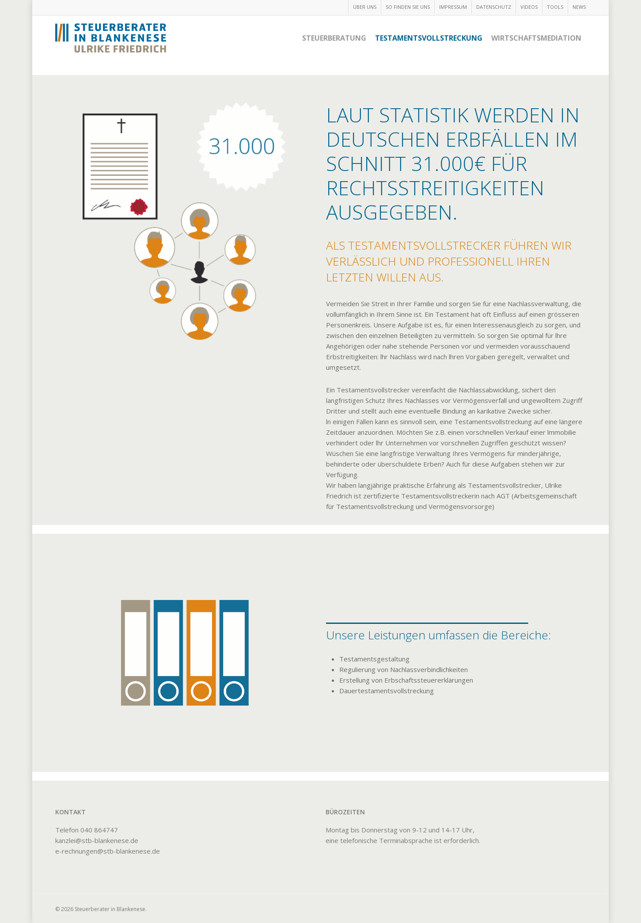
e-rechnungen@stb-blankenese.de (107, 851)
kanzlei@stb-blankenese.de (96, 840)
